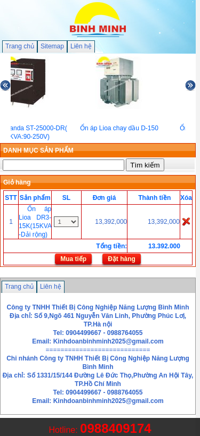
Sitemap (52, 46)
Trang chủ (19, 46)
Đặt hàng (121, 259)
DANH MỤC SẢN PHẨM (38, 150)
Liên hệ (81, 46)
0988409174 (115, 428)
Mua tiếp (73, 259)
